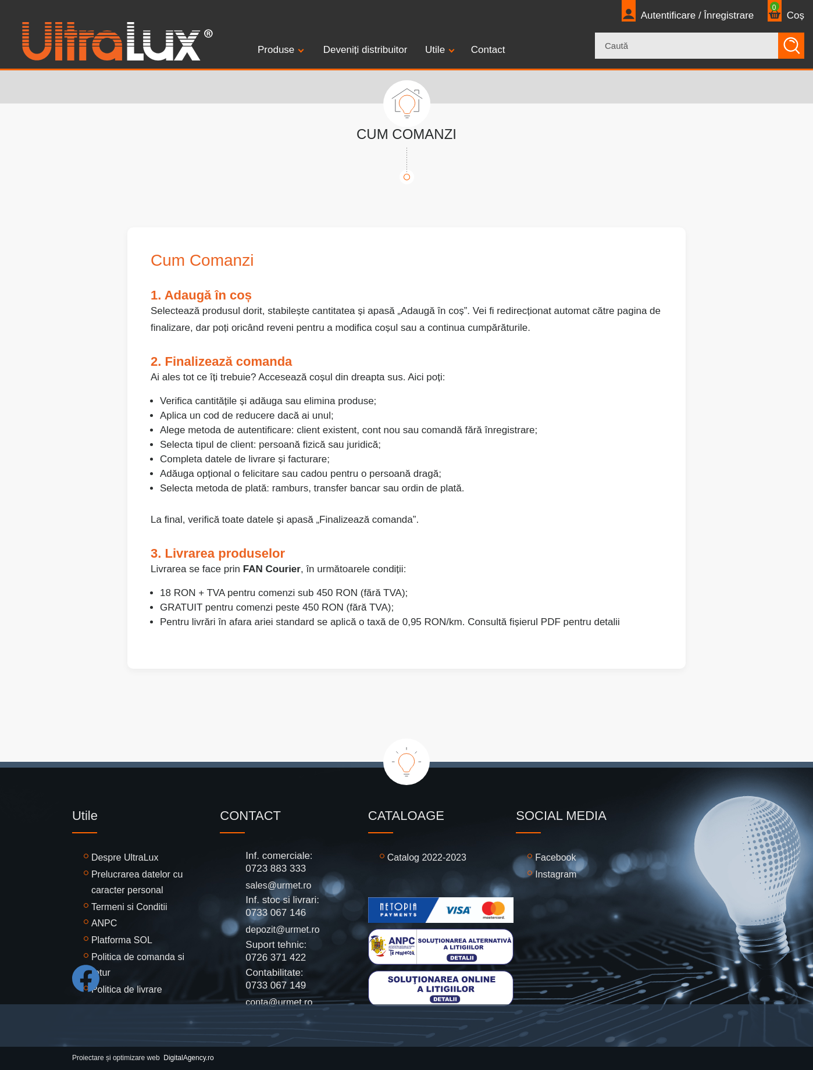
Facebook (555, 857)
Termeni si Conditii (129, 907)
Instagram (555, 874)
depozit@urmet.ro (282, 930)
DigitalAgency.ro (188, 1058)
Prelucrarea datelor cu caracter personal (137, 882)
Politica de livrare (126, 989)
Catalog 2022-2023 (426, 857)
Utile (435, 49)
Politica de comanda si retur (137, 965)
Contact (488, 49)
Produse (276, 49)
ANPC (104, 923)
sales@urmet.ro (278, 885)
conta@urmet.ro (278, 1002)
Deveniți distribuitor (365, 49)
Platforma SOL (121, 940)
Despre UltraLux (125, 857)
